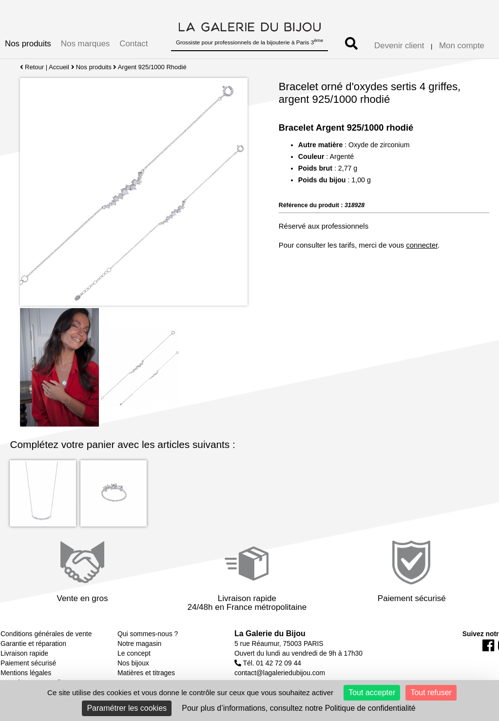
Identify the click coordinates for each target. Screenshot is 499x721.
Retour (32, 67)
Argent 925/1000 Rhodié (152, 67)
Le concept (134, 653)
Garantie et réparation (33, 643)
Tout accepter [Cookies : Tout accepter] (371, 692)
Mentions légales (25, 673)
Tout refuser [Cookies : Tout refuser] (430, 692)
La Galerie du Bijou (270, 633)
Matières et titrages (146, 673)
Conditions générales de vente (46, 634)
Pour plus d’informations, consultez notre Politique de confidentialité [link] (298, 708)
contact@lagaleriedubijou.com (279, 673)
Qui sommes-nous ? (147, 634)
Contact (133, 43)
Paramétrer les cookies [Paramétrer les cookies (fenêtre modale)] (127, 708)
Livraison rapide (24, 653)
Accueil (59, 67)
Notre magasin (139, 643)
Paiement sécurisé (28, 663)
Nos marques (85, 43)
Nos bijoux (133, 663)
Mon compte (461, 45)
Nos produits (28, 43)
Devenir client (399, 45)
